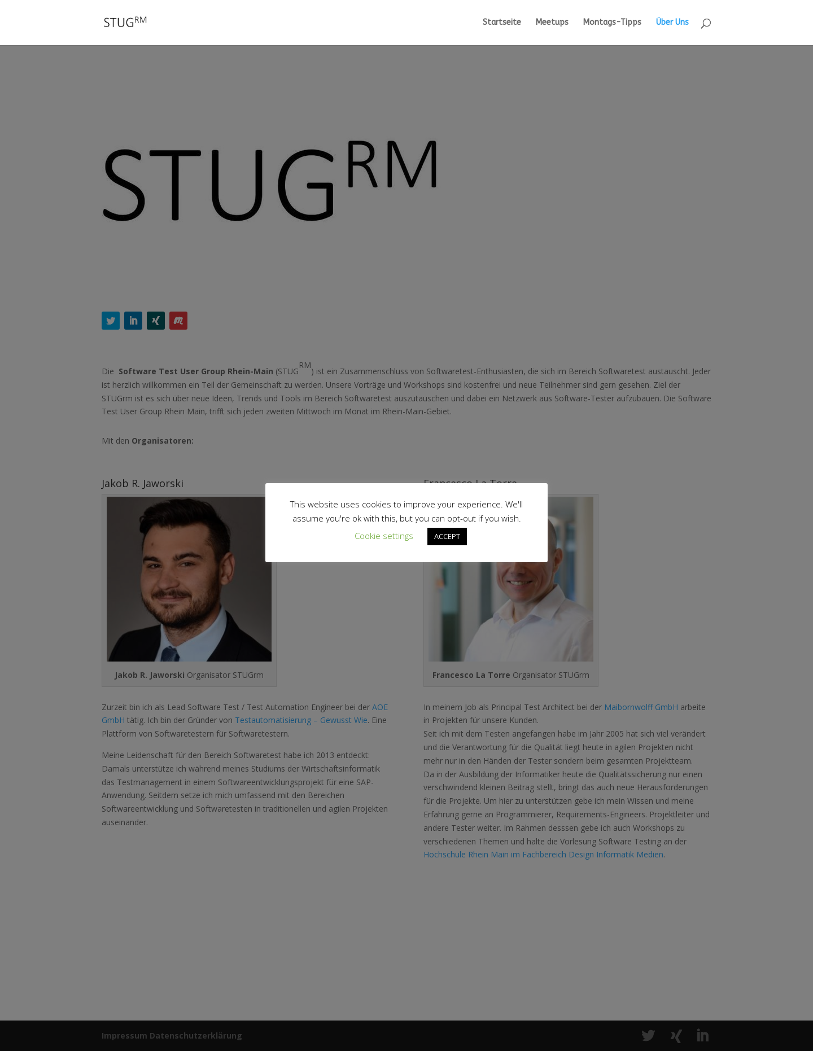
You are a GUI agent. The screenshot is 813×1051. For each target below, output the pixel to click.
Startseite (502, 23)
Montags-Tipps (612, 23)
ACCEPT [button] (447, 536)
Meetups (552, 23)
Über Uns (672, 23)
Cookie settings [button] (384, 535)
